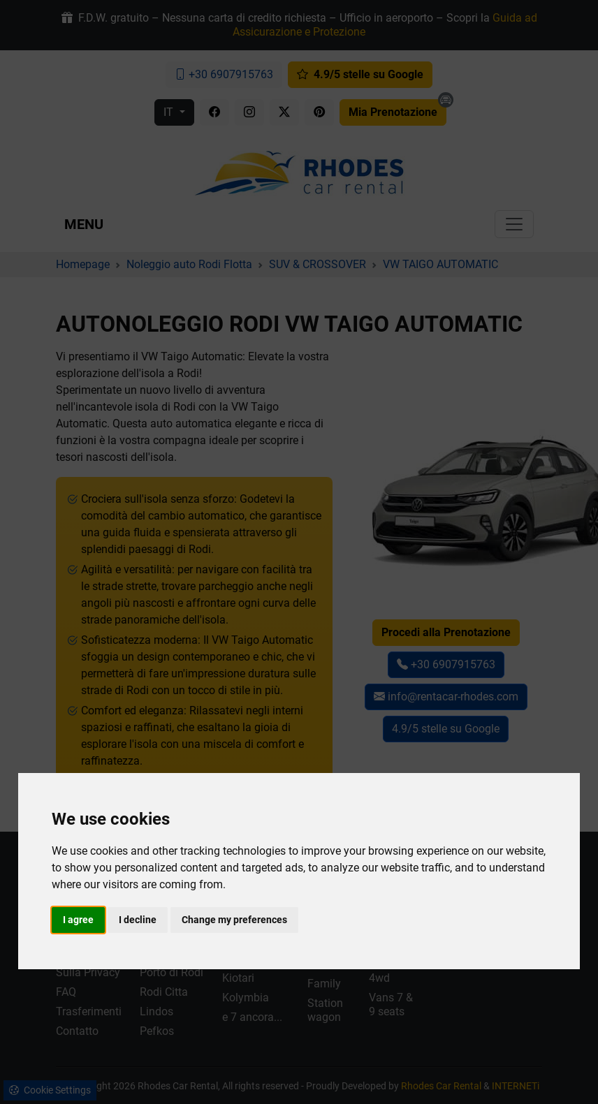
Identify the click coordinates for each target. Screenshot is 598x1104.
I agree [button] (78, 919)
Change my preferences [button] (234, 919)
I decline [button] (137, 919)
